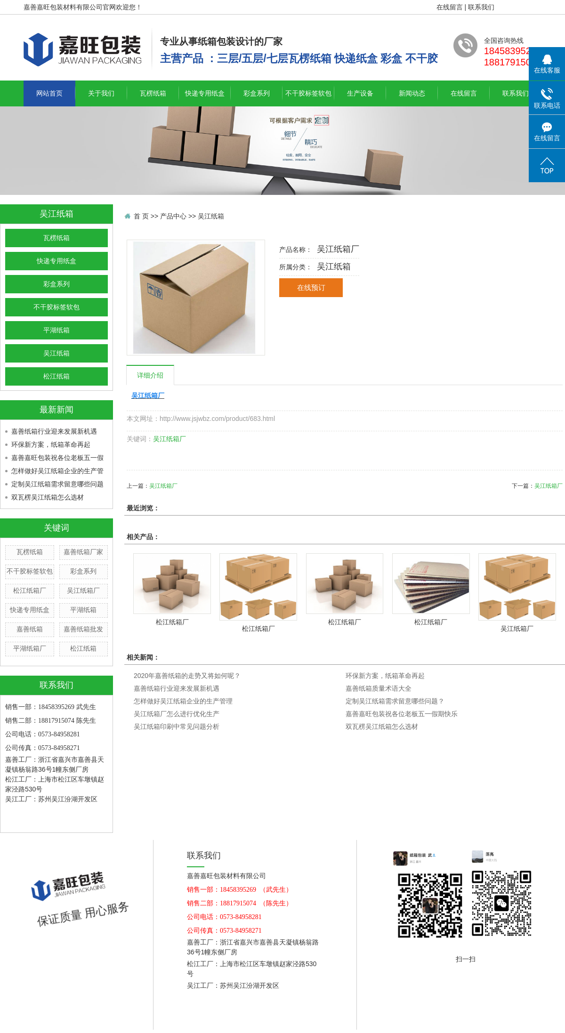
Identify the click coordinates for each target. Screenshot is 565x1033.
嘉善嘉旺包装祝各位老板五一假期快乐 (402, 714)
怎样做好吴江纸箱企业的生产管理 (183, 701)
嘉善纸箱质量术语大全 (379, 688)
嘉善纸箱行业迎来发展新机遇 (54, 431)
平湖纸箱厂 (29, 648)
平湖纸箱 (56, 330)
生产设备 (360, 93)
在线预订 (311, 287)
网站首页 (49, 93)
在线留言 (449, 7)
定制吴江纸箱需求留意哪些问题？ (395, 701)
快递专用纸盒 (205, 93)
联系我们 (481, 7)
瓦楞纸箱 (153, 93)
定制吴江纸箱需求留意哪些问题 (57, 484)
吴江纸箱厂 (83, 590)
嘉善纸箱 (29, 629)
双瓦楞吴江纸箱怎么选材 (47, 497)
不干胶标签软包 (308, 93)
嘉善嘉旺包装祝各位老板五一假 (57, 457)
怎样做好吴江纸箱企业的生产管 (57, 471)
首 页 (141, 216)
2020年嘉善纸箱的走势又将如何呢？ (187, 675)
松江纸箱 (56, 376)
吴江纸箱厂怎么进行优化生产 (176, 714)
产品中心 (173, 216)
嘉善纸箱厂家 (83, 552)
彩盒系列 (256, 93)
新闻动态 (412, 93)
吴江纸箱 (56, 353)
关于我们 (101, 93)
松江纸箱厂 (29, 590)
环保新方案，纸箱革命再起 (50, 444)
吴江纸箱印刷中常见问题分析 (176, 726)
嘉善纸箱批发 (83, 629)
